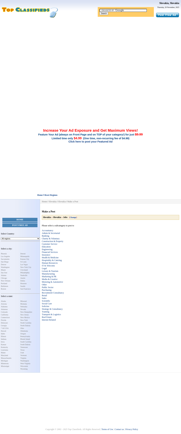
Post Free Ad (20, 225)
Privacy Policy (131, 429)
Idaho (3, 334)
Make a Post (72, 201)
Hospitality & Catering (52, 260)
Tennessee (24, 347)
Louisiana (4, 350)
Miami (3, 270)
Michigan (4, 361)
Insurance (46, 255)
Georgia (4, 326)
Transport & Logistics (51, 314)
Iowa (3, 342)
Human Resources (50, 263)
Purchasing (46, 290)
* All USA (5, 328)
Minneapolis (25, 256)
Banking (45, 236)
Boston (3, 289)
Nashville (23, 275)
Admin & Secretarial (51, 233)
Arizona (4, 304)
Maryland (4, 355)
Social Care (47, 303)
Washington (5, 267)
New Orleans (5, 281)
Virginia (23, 358)
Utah (22, 353)
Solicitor (45, 306)
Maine (3, 353)
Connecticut (5, 317)
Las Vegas (24, 264)
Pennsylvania (25, 336)
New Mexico (25, 317)
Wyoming (24, 369)
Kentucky (4, 347)
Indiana (3, 339)
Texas (22, 350)
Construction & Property (52, 241)
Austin (22, 278)
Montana (23, 304)
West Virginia (25, 363)
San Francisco (25, 289)
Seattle (22, 286)
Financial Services (50, 252)
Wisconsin (24, 366)
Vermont (23, 355)
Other (44, 284)
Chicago (4, 278)
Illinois (3, 336)
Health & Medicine (50, 257)
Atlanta (3, 275)
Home (19, 219)
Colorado (4, 312)
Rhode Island (25, 339)
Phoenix (4, 254)
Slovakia (52, 201)
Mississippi (5, 366)
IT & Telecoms (48, 265)
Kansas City (24, 259)
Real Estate (47, 317)
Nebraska (23, 307)
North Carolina (25, 323)
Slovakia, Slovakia (169, 3)
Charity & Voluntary (51, 238)
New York (24, 320)
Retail (44, 295)
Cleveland (24, 270)
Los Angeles (5, 256)
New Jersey (24, 315)
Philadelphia (25, 273)
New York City (25, 267)
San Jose (4, 273)
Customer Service (49, 244)
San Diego (5, 262)
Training (45, 311)
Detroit (23, 254)
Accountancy (47, 230)
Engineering (47, 249)
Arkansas (4, 309)
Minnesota (5, 363)
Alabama (4, 307)
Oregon (23, 334)
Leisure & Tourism (50, 271)
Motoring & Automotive (52, 282)
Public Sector (47, 287)
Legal (44, 268)
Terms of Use (107, 429)
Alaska (3, 301)
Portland (4, 283)
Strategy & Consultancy (52, 309)
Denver (3, 264)
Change (73, 217)
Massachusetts (6, 358)
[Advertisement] (90, 45)
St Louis (23, 262)
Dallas (22, 281)
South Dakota (25, 345)
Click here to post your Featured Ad (90, 141)
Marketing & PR (49, 276)
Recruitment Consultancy (53, 293)
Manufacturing (48, 274)
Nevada (23, 309)
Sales (44, 298)
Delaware (4, 323)
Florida (3, 320)
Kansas (3, 345)
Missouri (23, 301)
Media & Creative (50, 279)
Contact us (119, 429)
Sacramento (5, 259)
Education (46, 246)
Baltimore (4, 286)
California (4, 315)
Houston (23, 283)
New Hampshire (26, 312)
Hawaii (3, 331)
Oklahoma (24, 331)
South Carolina (25, 342)
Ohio (22, 328)
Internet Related (49, 320)
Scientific (46, 301)
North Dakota (25, 326)
